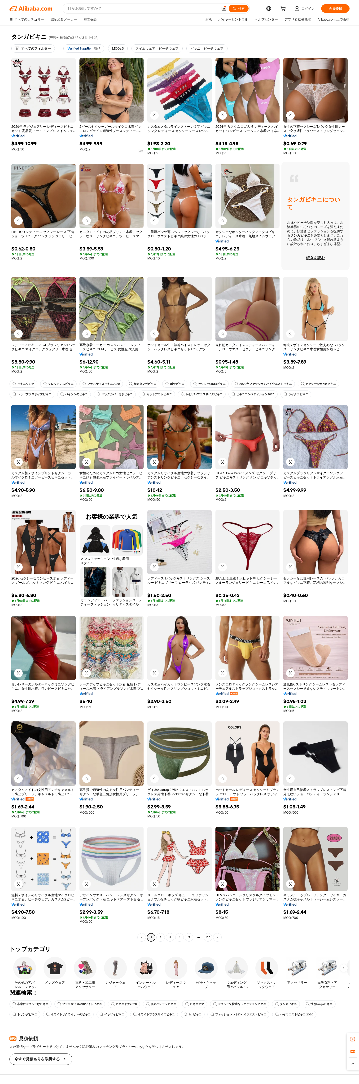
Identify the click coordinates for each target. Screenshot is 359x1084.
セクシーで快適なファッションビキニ (239, 1004)
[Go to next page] (217, 937)
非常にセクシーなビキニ (30, 1004)
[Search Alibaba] (142, 8)
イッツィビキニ (112, 1014)
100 (208, 937)
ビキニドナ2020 (124, 1004)
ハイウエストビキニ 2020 (294, 1014)
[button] (224, 8)
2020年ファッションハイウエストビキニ (263, 384)
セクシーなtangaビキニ (318, 384)
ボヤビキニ (174, 384)
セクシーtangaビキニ (209, 384)
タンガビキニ (286, 1004)
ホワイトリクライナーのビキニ (68, 1014)
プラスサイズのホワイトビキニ (79, 1004)
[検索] (239, 8)
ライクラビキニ (296, 394)
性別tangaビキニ (319, 1004)
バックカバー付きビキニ (115, 394)
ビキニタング (23, 384)
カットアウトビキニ (157, 394)
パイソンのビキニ (74, 394)
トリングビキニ (25, 1014)
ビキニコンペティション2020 (253, 394)
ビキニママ (194, 1004)
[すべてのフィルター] (33, 48)
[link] (353, 1039)
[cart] (284, 9)
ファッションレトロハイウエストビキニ (238, 1014)
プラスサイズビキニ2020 (101, 384)
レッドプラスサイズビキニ (32, 394)
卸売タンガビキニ (142, 384)
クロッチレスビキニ (58, 384)
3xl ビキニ (192, 1014)
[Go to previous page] (141, 937)
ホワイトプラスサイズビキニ (154, 1014)
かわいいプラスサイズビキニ (202, 394)
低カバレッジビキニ (161, 1004)
